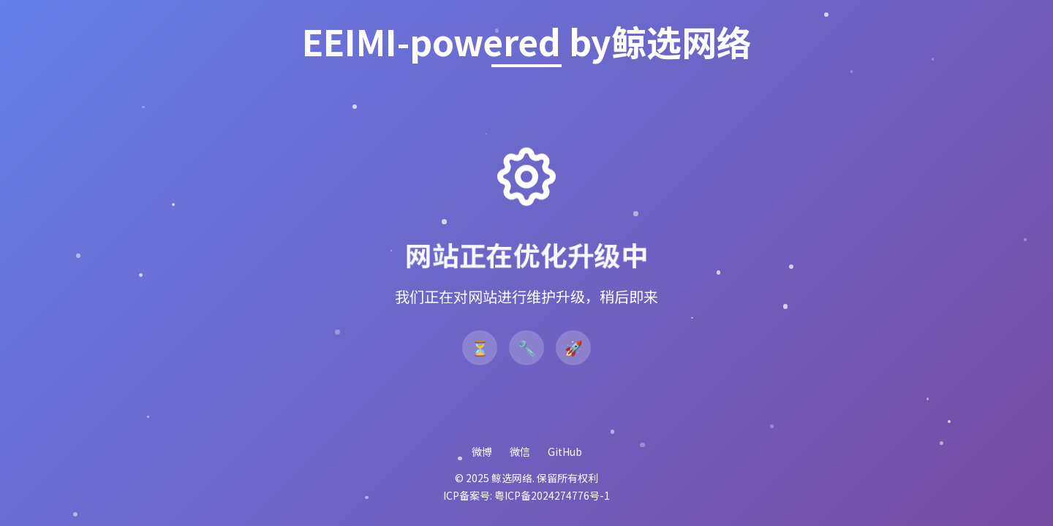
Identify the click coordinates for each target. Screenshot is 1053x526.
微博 (482, 451)
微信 (520, 451)
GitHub (565, 451)
